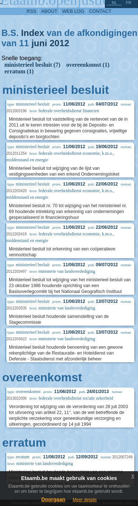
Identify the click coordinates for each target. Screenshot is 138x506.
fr (128, 2)
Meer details (84, 499)
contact (100, 11)
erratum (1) (19, 71)
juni (39, 43)
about (49, 11)
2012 (59, 43)
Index (32, 33)
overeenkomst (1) (87, 65)
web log (73, 11)
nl (114, 2)
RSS (31, 11)
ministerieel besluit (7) (32, 65)
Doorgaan (53, 499)
